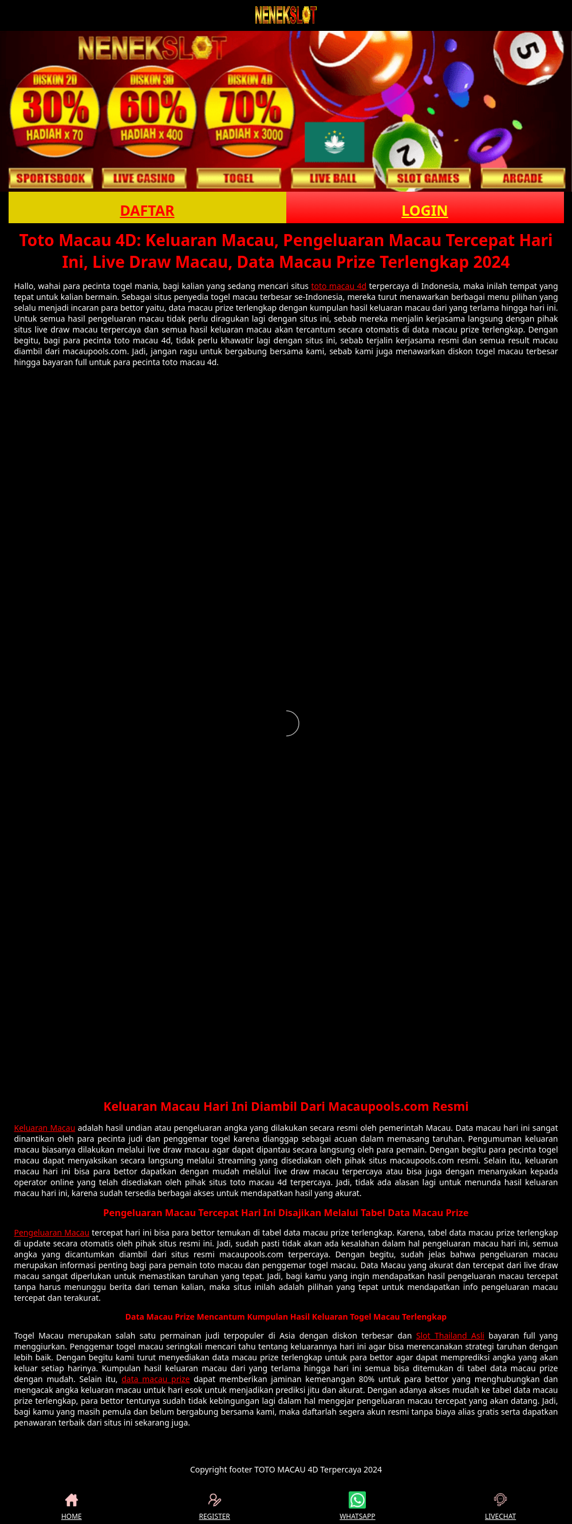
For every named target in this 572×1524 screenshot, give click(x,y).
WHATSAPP (357, 1506)
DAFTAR (147, 210)
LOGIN (424, 210)
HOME (71, 1506)
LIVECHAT (500, 1506)
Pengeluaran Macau (52, 1232)
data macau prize (155, 1378)
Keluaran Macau (45, 1127)
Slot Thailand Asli (450, 1335)
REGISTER (214, 1506)
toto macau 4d (338, 285)
